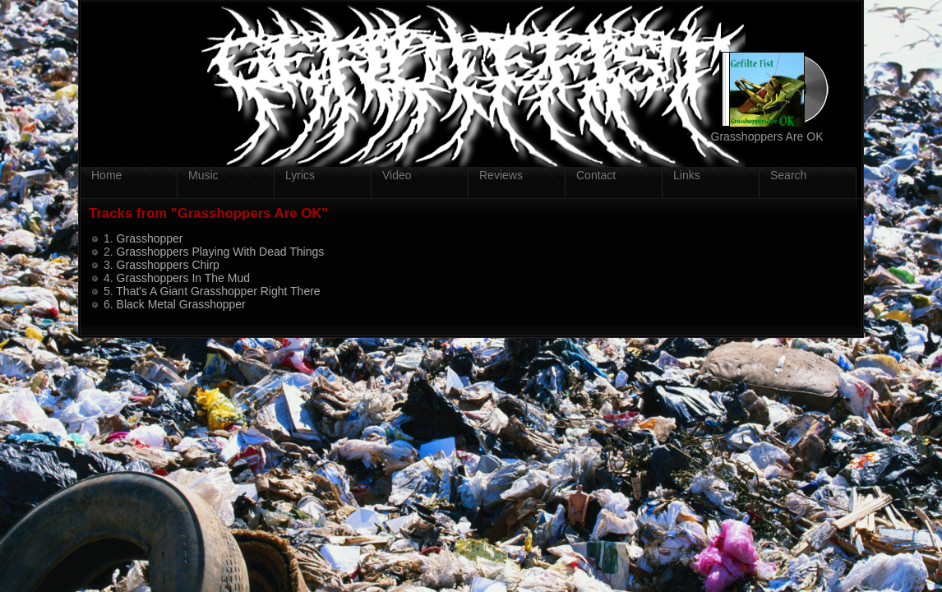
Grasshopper (150, 238)
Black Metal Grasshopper (181, 304)
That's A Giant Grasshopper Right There (218, 291)
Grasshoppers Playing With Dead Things (221, 251)
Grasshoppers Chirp (168, 264)
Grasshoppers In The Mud (183, 277)
